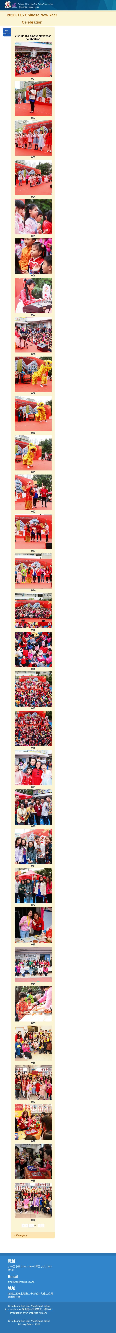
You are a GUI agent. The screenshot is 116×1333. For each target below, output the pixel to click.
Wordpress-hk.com (36, 1312)
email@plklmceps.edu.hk (21, 1281)
